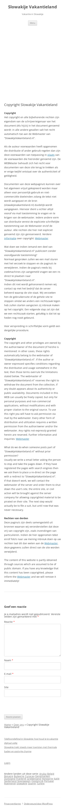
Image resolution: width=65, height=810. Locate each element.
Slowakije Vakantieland (32, 7)
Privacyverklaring (12, 803)
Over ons (19, 724)
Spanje (32, 783)
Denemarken (42, 776)
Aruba (42, 773)
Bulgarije (19, 776)
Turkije (41, 783)
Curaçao (29, 776)
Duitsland (9, 778)
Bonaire (8, 776)
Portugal (49, 781)
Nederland (10, 781)
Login (7, 763)
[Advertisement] (32, 60)
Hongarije (47, 778)
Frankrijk (21, 778)
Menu (32, 23)
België (50, 773)
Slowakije (21, 783)
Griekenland (34, 778)
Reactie (9, 621)
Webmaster (41, 238)
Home (7, 724)
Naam (8, 660)
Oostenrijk (37, 781)
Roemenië (10, 783)
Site (6, 687)
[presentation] (30, 705)
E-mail (9, 673)
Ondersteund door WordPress (38, 803)
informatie (10, 238)
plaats (51, 154)
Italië (56, 778)
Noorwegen (24, 781)
